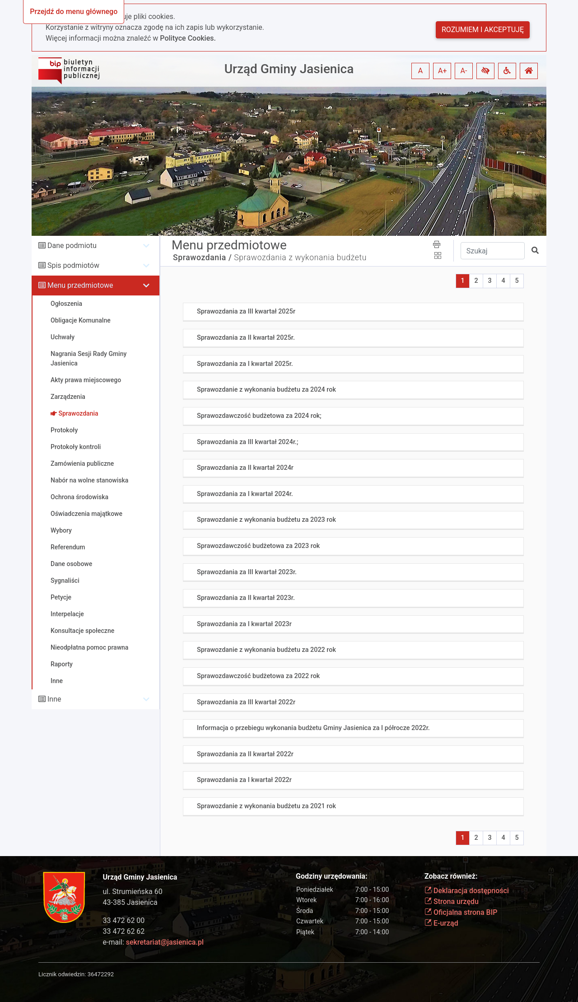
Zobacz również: (451, 876)
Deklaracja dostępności (466, 890)
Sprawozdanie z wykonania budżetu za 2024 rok (266, 389)
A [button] (420, 70)
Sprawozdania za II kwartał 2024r (245, 468)
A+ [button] (442, 70)
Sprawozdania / (202, 257)
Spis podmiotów (73, 265)
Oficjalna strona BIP (460, 912)
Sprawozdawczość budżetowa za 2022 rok (258, 676)
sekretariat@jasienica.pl (165, 942)
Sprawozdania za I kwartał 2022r (244, 780)
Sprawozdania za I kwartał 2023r (244, 624)
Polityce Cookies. (188, 38)
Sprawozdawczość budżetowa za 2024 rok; (259, 416)
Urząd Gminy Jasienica (289, 68)
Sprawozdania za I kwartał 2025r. (245, 364)
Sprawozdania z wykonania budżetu (300, 257)
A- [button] (464, 70)
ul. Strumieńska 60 (133, 891)
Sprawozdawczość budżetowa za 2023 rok (258, 546)
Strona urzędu (451, 901)
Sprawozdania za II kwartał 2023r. (246, 598)
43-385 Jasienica (130, 902)
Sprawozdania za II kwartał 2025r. (246, 338)
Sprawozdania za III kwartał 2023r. (247, 572)
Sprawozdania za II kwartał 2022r (245, 754)
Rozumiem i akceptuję (483, 29)
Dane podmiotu (72, 245)
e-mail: (153, 942)
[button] (485, 71)
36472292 (101, 974)
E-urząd (441, 923)
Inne (54, 699)
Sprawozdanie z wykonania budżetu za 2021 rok (266, 806)
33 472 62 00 (124, 920)
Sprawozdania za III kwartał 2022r (246, 702)
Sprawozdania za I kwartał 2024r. (245, 494)
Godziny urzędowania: (331, 876)
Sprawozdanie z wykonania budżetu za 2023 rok (266, 520)
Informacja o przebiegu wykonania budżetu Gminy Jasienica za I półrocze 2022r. (313, 728)
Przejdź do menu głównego (73, 11)
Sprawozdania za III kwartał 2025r (246, 311)
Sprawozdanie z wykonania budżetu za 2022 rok (266, 650)
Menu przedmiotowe (80, 285)
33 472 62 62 (124, 931)
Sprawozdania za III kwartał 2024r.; (247, 442)
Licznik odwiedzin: (62, 974)
